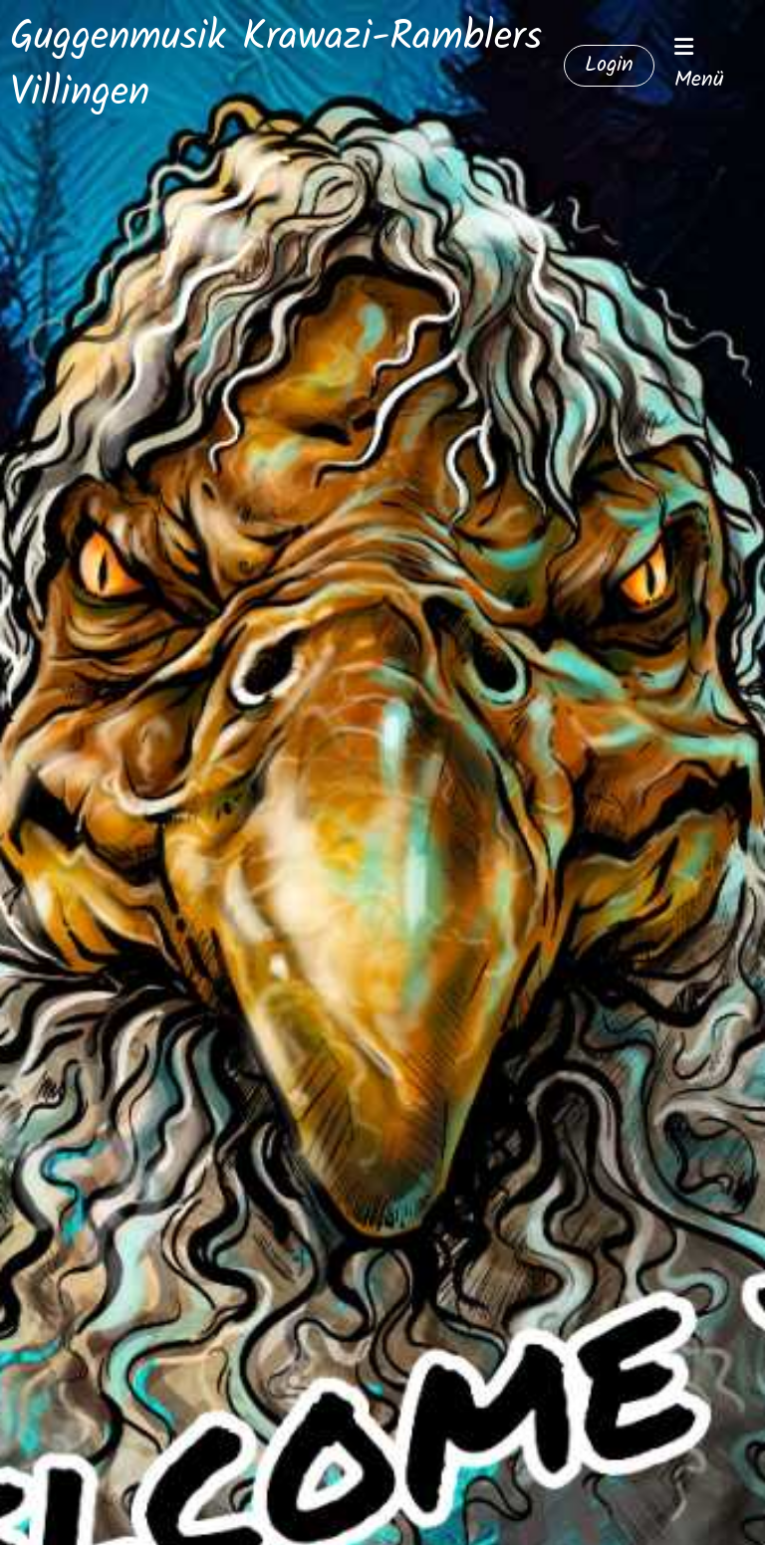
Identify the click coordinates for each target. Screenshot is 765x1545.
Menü (699, 66)
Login (609, 65)
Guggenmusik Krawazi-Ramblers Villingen (276, 65)
